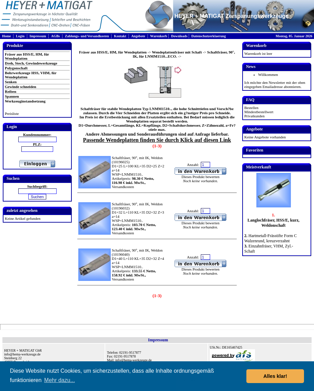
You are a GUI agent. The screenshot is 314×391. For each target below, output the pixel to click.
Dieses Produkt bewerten (200, 177)
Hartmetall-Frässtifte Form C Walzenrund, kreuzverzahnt (270, 238)
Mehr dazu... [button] (59, 380)
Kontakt (120, 36)
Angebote (138, 36)
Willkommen (268, 74)
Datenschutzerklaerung (208, 36)
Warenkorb (158, 36)
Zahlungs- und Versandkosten (87, 36)
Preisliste (12, 113)
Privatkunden (254, 116)
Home (6, 36)
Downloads (179, 36)
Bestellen (251, 108)
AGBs (55, 36)
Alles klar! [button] (275, 376)
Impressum (37, 36)
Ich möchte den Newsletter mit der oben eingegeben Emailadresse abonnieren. (274, 84)
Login (20, 36)
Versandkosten (123, 187)
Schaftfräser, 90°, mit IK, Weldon (137, 158)
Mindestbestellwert (258, 112)
